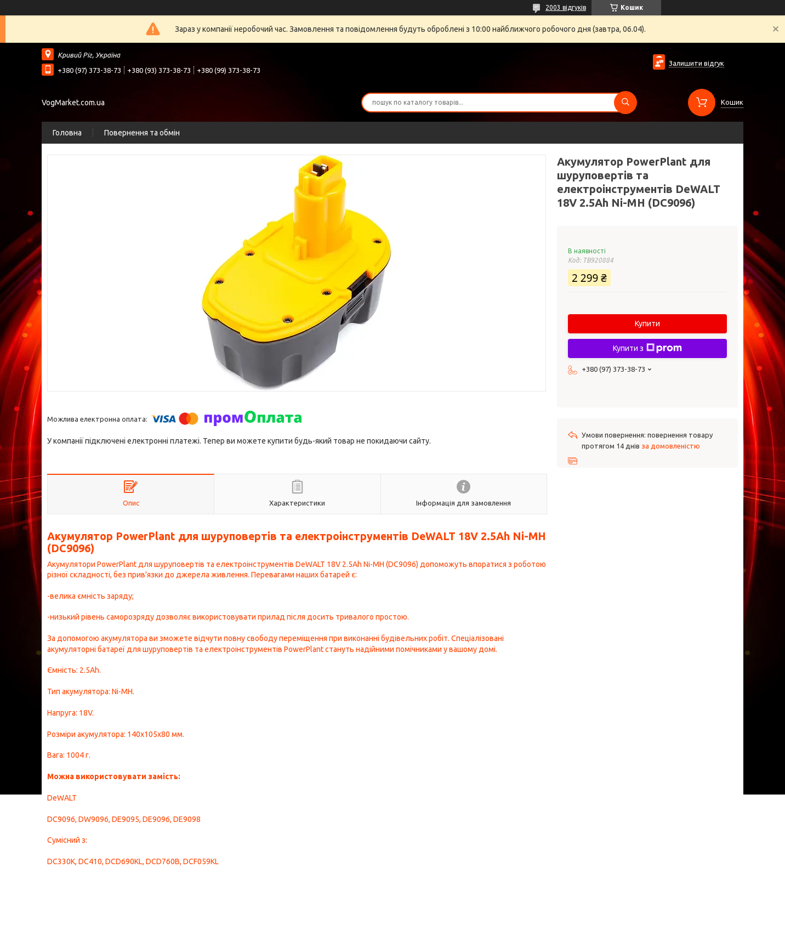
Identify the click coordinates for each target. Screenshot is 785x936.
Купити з (647, 348)
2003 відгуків (565, 7)
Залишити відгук (696, 63)
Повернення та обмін (142, 133)
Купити (647, 323)
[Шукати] (625, 102)
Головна (67, 133)
